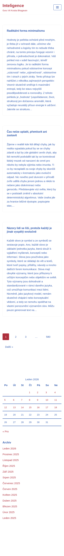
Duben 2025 (10, 500)
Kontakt (25, 544)
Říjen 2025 (9, 465)
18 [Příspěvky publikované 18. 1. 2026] (55, 407)
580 (48, 336)
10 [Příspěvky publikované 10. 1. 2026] (47, 400)
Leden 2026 (9, 448)
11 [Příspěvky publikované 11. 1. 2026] (55, 400)
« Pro (6, 431)
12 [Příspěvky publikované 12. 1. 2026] (5, 407)
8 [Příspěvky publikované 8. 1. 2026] (29, 400)
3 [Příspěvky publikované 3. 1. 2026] (46, 392)
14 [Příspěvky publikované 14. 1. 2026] (22, 407)
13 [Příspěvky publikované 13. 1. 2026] (14, 407)
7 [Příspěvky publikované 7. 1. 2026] (22, 400)
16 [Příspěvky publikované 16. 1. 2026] (38, 407)
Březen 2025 (10, 506)
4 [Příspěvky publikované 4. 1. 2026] (55, 392)
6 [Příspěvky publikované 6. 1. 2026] (13, 400)
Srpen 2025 (9, 477)
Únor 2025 (9, 512)
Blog (5, 544)
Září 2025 (8, 471)
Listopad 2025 (11, 460)
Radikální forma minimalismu (26, 30)
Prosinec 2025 (11, 454)
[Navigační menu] (57, 7)
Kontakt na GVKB (43, 544)
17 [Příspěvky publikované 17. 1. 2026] (47, 407)
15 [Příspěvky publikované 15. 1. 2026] (30, 407)
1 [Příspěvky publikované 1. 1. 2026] (29, 392)
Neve (20, 537)
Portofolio (37, 548)
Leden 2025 (9, 517)
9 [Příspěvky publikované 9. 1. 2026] (37, 400)
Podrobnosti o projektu (15, 548)
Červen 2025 (10, 489)
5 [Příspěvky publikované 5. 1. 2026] (5, 400)
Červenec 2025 (11, 483)
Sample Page (53, 548)
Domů (14, 544)
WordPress (40, 537)
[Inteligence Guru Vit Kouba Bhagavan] (15, 7)
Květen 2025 (10, 494)
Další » (9, 346)
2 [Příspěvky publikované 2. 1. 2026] (37, 392)
